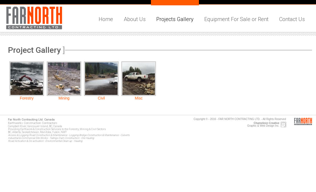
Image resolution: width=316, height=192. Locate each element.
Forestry (26, 98)
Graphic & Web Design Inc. (263, 124)
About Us (135, 19)
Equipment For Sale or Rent (236, 19)
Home (106, 19)
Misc (139, 98)
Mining (63, 98)
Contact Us (292, 19)
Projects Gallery (175, 19)
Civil (101, 98)
